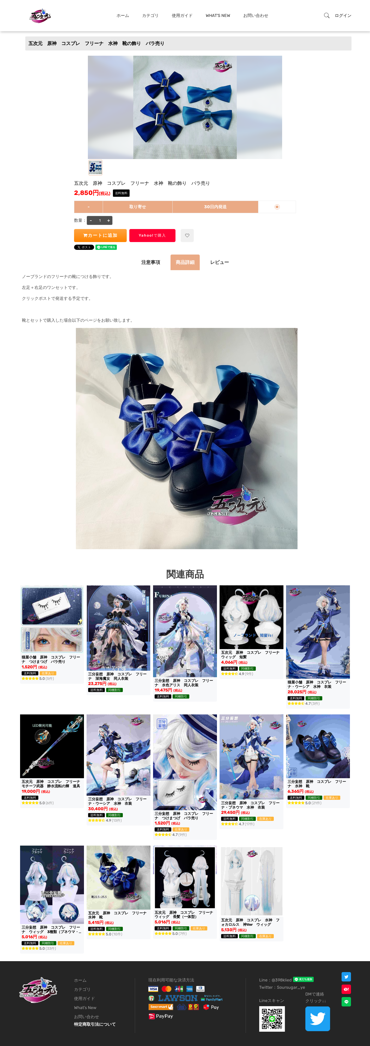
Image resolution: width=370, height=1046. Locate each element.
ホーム (123, 15)
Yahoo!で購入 (152, 235)
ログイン (343, 15)
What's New (218, 15)
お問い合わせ (255, 15)
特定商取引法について (95, 1024)
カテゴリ (150, 15)
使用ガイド (182, 15)
